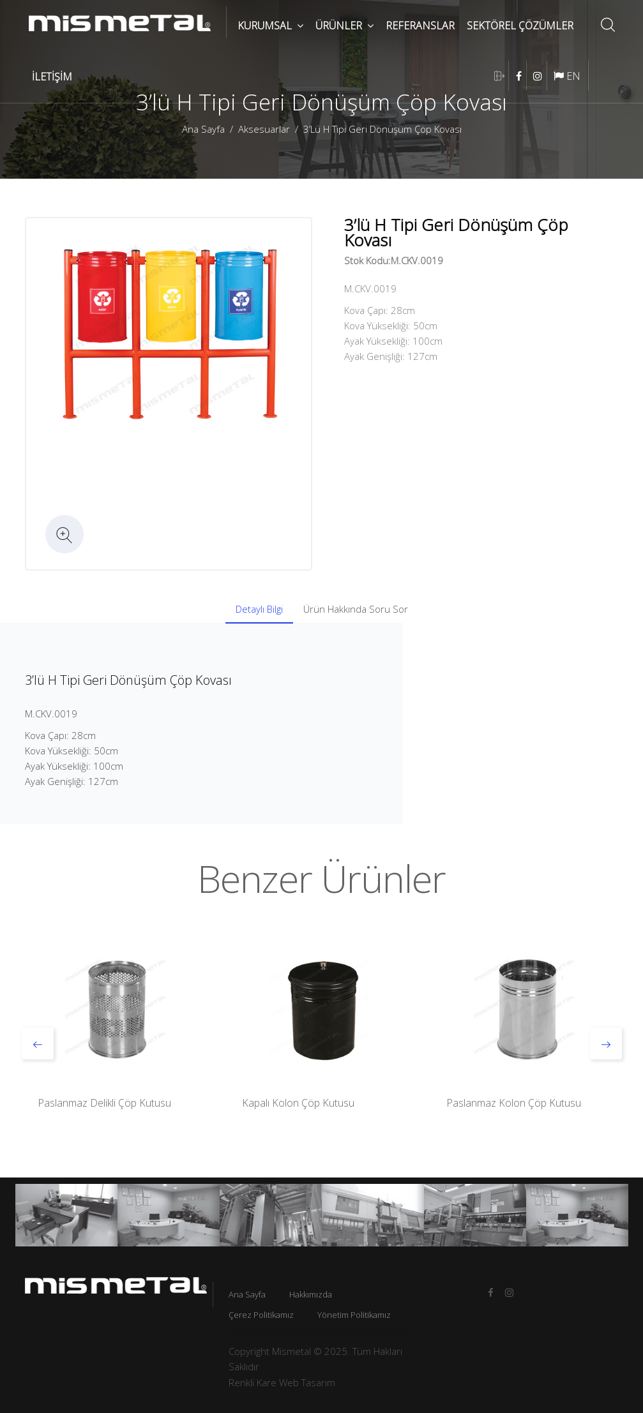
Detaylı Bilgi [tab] (259, 608)
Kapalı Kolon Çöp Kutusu (298, 1103)
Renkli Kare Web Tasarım (282, 1382)
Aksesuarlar (264, 129)
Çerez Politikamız (261, 1314)
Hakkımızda (310, 1294)
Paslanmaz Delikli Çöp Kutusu (104, 1103)
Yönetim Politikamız (354, 1314)
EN (567, 76)
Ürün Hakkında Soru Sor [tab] (355, 608)
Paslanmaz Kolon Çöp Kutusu (513, 1103)
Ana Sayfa (203, 129)
